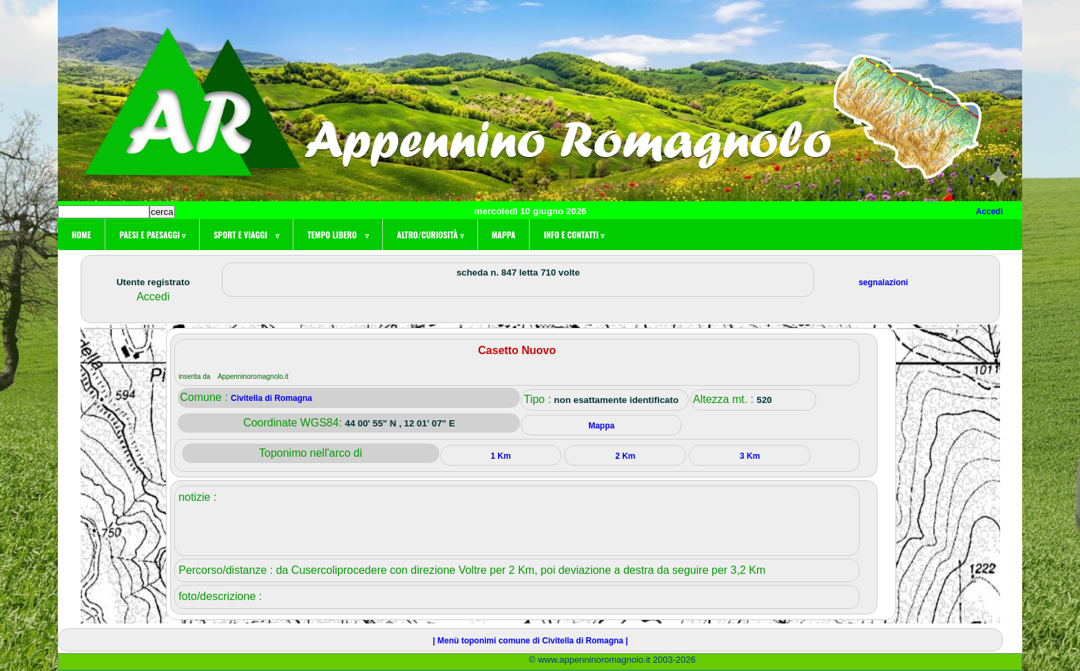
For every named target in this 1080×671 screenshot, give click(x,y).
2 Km (625, 456)
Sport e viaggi (246, 234)
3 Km (750, 456)
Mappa (504, 234)
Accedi (989, 211)
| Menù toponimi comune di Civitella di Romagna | (530, 641)
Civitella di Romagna (271, 398)
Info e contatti (573, 234)
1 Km (500, 456)
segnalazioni (883, 282)
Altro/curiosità (430, 234)
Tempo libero (337, 234)
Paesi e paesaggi (152, 234)
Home (81, 234)
